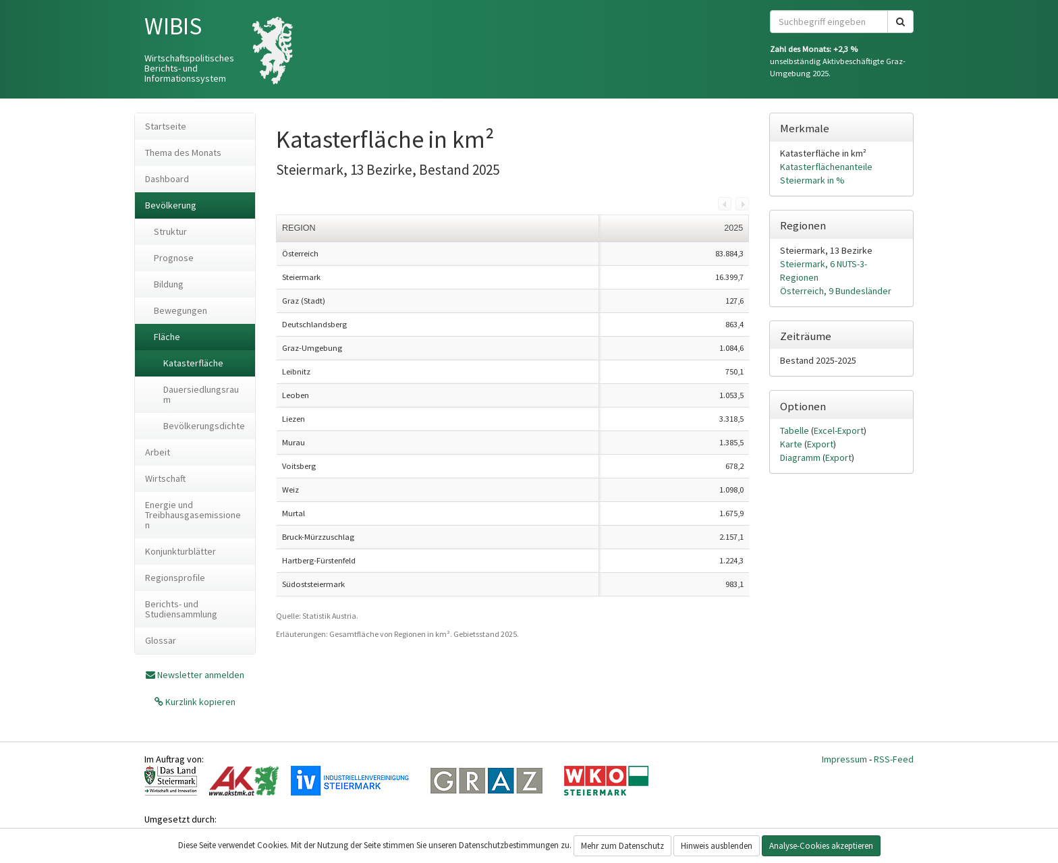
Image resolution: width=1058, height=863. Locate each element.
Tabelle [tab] (795, 430)
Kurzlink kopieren (199, 702)
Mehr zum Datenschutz (622, 846)
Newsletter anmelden (200, 675)
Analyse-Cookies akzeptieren (821, 846)
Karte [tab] (792, 444)
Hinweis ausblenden (716, 846)
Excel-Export (839, 430)
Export (820, 444)
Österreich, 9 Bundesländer (835, 291)
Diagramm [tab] (801, 457)
